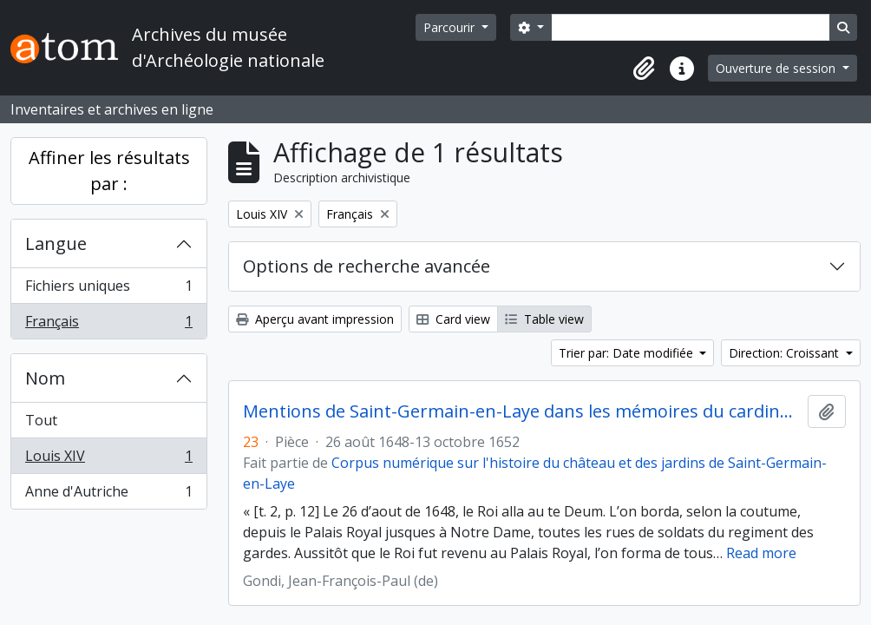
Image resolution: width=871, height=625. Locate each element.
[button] (644, 68)
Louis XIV (108, 459)
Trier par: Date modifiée (628, 353)
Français (108, 325)
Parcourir (450, 27)
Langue (56, 243)
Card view (453, 319)
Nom (45, 378)
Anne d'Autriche (108, 495)
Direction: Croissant (785, 353)
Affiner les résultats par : (109, 170)
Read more (761, 552)
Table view (544, 319)
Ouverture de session (777, 68)
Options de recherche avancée (366, 266)
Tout (41, 420)
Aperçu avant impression (315, 319)
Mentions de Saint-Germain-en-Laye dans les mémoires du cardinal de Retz (522, 411)
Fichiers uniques (108, 289)
